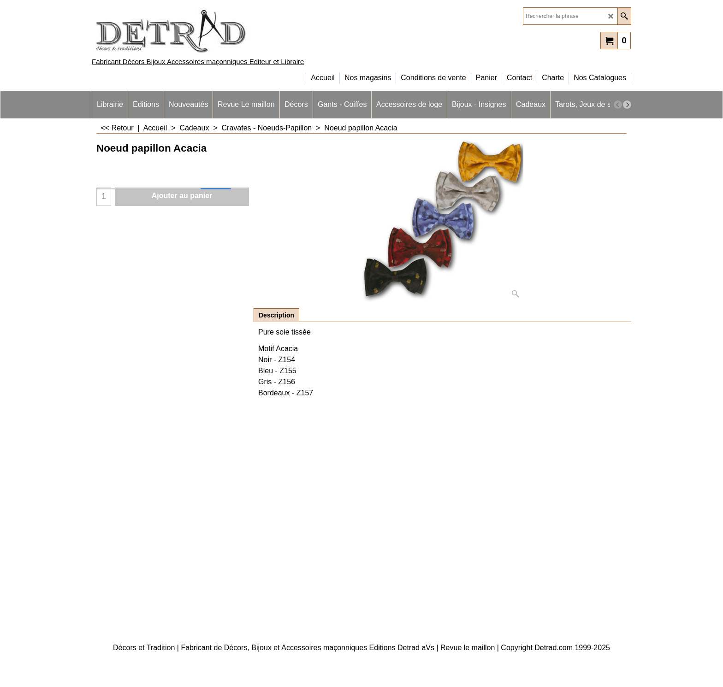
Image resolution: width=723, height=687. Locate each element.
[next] (627, 104)
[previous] (618, 104)
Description (276, 315)
